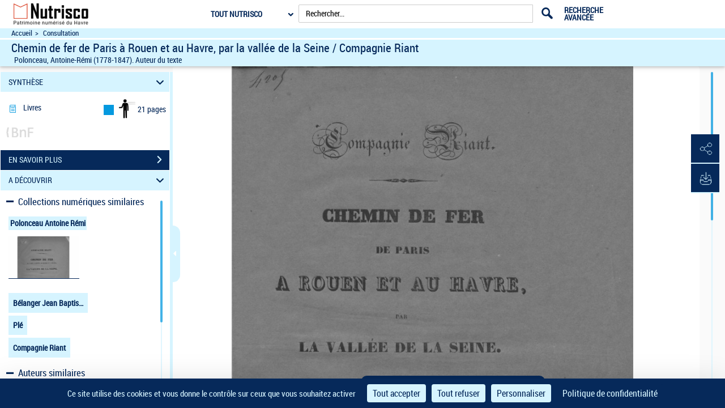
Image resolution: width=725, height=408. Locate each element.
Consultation (61, 33)
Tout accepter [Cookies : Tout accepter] (396, 393)
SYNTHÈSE (88, 82)
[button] (705, 149)
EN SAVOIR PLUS (88, 160)
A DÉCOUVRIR (88, 180)
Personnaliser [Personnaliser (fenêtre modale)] (521, 393)
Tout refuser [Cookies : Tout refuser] (458, 393)
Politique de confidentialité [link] (610, 393)
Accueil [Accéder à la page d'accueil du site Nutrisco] (21, 33)
